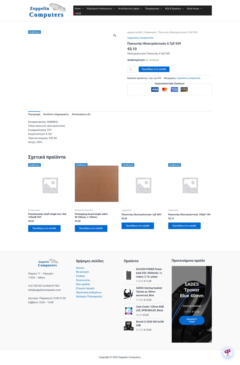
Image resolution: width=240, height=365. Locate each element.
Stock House (194, 9)
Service (80, 267)
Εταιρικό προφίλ (85, 288)
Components (150, 32)
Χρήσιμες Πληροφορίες (89, 296)
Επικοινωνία (83, 280)
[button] (115, 35)
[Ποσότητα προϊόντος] (131, 69)
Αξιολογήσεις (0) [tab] (82, 114)
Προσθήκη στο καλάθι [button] (45, 229)
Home (79, 9)
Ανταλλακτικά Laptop (130, 9)
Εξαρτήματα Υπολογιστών (101, 9)
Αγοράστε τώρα (191, 320)
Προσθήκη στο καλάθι (154, 69)
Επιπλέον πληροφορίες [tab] (57, 114)
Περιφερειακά (153, 9)
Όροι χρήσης (83, 284)
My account (82, 271)
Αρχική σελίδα (134, 32)
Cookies (80, 276)
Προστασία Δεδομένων (89, 292)
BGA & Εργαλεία (174, 9)
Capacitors (133, 37)
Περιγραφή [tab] (34, 114)
